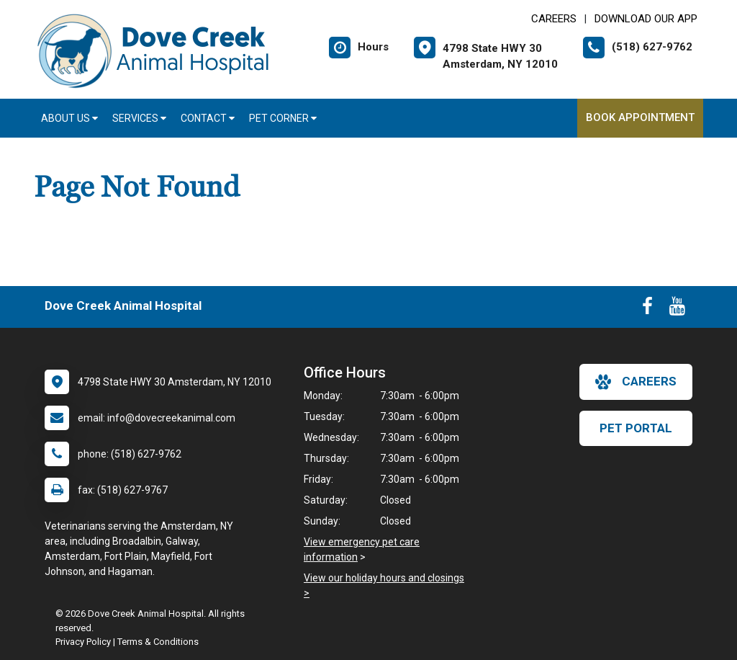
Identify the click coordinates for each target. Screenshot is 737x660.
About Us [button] (69, 118)
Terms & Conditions (158, 641)
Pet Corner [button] (283, 118)
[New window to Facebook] (647, 309)
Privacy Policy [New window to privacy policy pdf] (83, 641)
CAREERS (554, 18)
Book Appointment (640, 117)
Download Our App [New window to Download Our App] (645, 18)
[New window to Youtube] (677, 309)
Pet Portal (636, 428)
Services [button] (139, 118)
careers (636, 382)
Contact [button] (208, 118)
